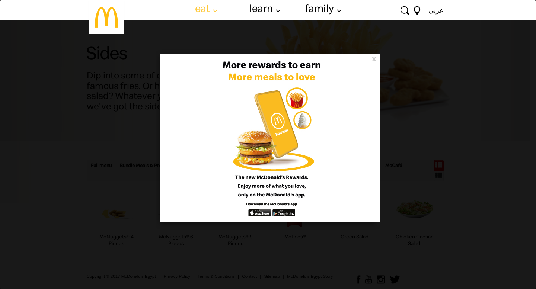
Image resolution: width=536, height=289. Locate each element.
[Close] (374, 58)
